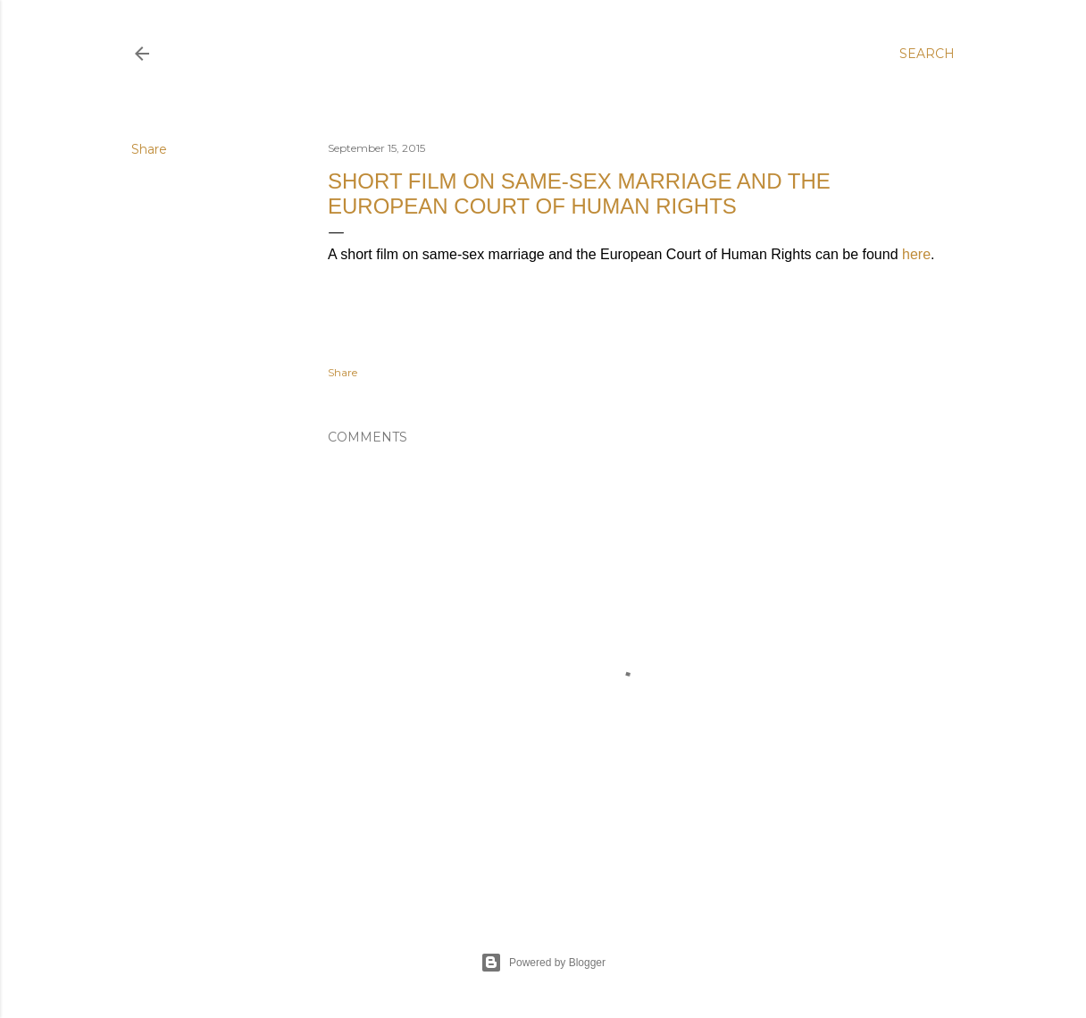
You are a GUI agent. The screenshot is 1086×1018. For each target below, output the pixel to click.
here (916, 254)
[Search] (927, 53)
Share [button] (149, 149)
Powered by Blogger (543, 962)
